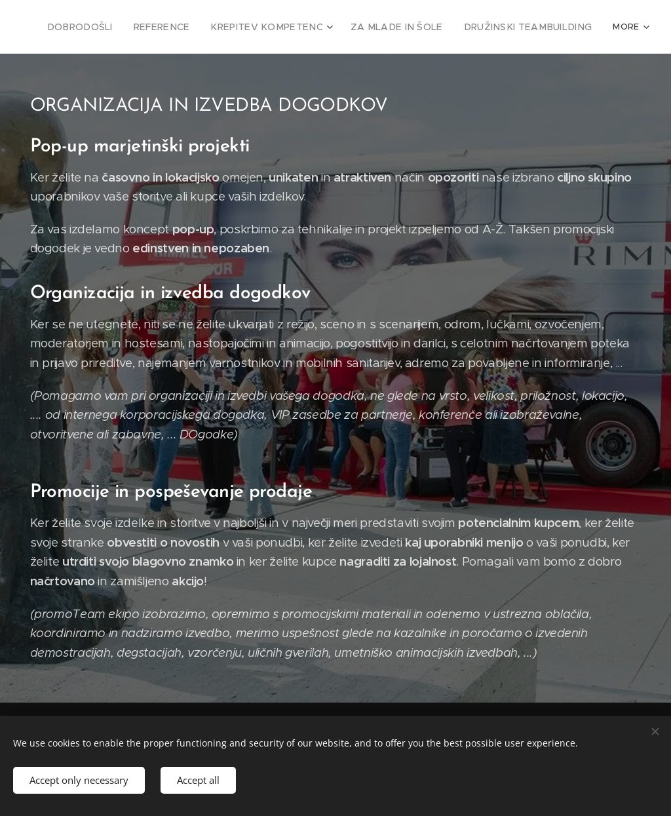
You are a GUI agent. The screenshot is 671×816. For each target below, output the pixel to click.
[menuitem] (114, 26)
